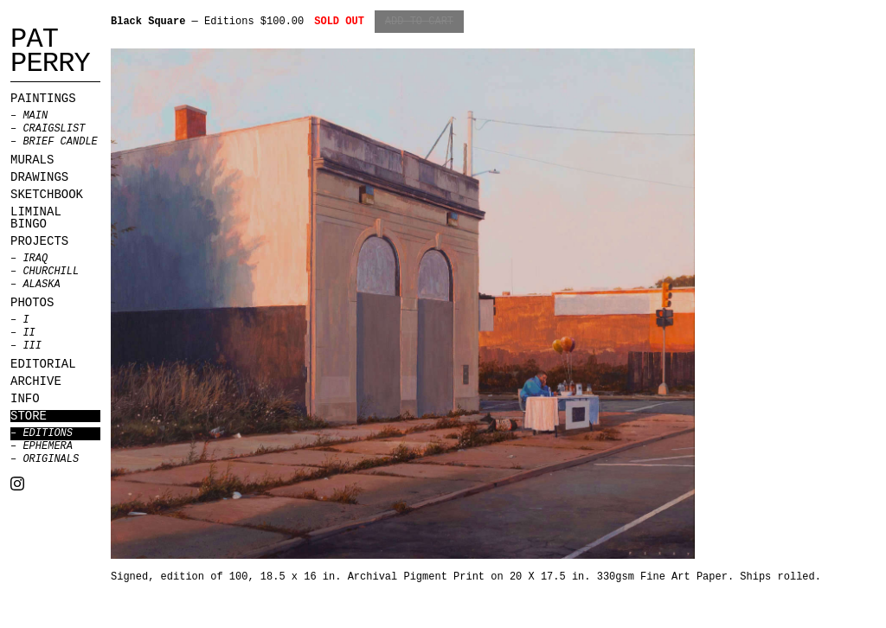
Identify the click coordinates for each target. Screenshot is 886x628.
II (28, 333)
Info (25, 399)
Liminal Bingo (35, 218)
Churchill (50, 272)
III (32, 346)
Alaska (41, 285)
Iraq (35, 259)
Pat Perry (50, 52)
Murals (32, 160)
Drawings (39, 177)
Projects (39, 241)
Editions (47, 433)
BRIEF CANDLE (59, 142)
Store (28, 416)
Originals (50, 459)
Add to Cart (419, 22)
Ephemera (47, 446)
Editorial (43, 364)
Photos (32, 303)
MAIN (35, 116)
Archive (35, 381)
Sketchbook (46, 195)
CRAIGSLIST (53, 129)
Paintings (43, 99)
